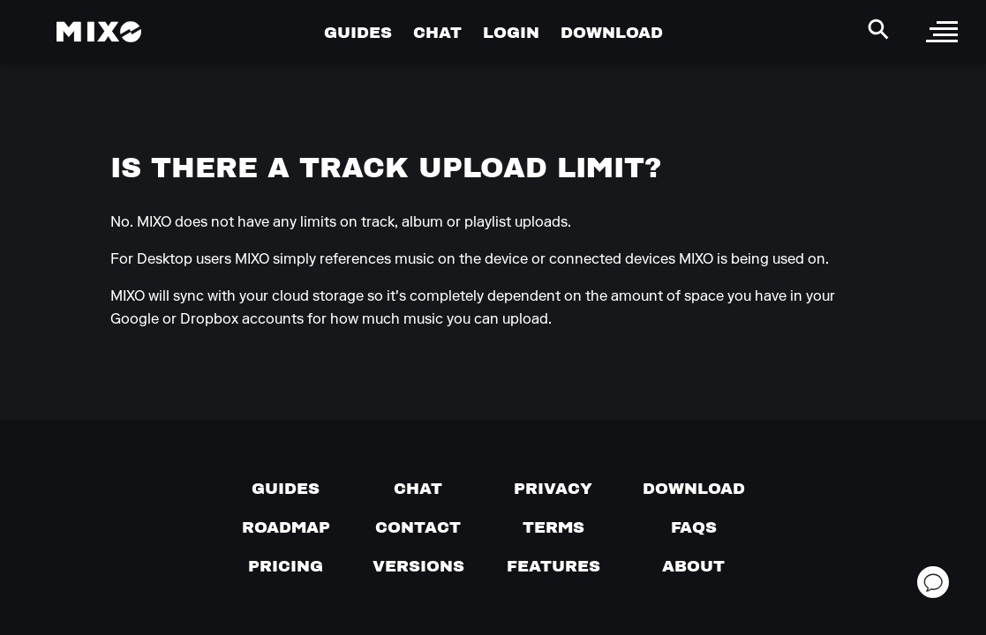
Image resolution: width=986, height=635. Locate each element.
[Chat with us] (418, 488)
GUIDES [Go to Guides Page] (358, 32)
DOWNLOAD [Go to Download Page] (612, 32)
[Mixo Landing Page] (98, 31)
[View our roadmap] (286, 527)
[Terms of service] (553, 527)
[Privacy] (553, 488)
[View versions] (418, 566)
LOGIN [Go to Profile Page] (511, 32)
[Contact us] (418, 527)
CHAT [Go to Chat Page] (437, 32)
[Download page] (693, 488)
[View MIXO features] (553, 566)
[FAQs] (694, 527)
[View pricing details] (285, 566)
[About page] (693, 566)
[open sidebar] (942, 31)
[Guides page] (285, 488)
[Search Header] (878, 29)
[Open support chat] (933, 582)
